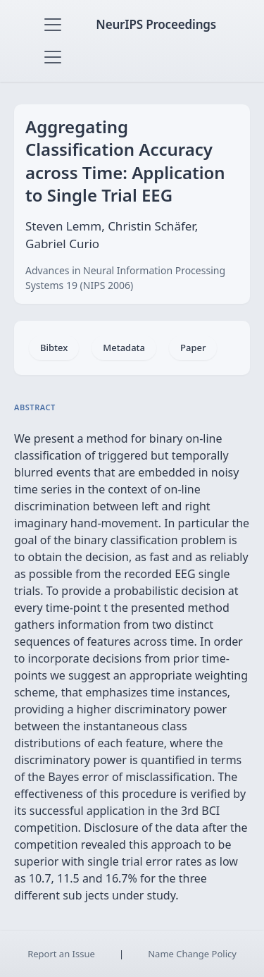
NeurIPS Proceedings (156, 24)
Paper (193, 347)
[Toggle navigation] (53, 24)
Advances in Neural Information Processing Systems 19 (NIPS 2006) (125, 278)
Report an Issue (61, 953)
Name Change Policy (192, 953)
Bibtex (54, 347)
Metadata (124, 347)
